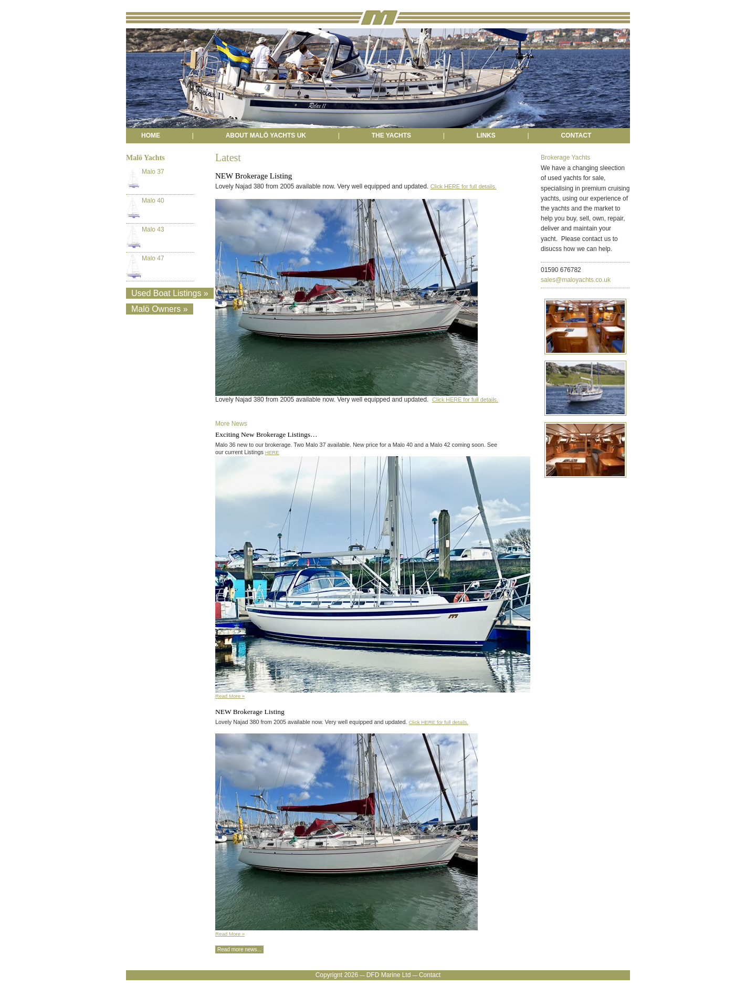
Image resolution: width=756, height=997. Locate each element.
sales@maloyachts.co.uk (576, 280)
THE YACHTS (391, 135)
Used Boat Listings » (169, 293)
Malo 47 (145, 266)
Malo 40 (145, 208)
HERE (272, 452)
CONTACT (576, 135)
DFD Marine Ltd (388, 975)
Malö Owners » (159, 309)
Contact (429, 975)
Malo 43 (145, 237)
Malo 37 (145, 179)
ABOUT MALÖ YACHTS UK (266, 135)
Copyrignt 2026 (337, 975)
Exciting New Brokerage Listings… (266, 434)
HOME (150, 135)
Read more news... (239, 949)
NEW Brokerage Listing (250, 712)
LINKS (486, 135)
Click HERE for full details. (463, 186)
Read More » (230, 696)
